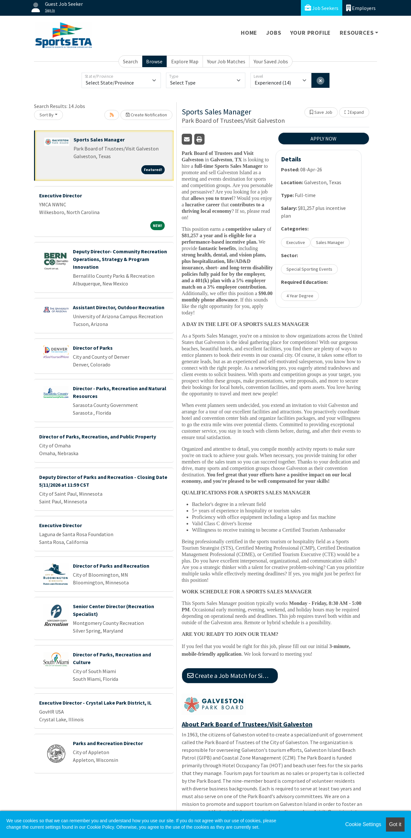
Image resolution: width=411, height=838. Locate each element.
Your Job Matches (226, 61)
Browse (154, 61)
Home (249, 32)
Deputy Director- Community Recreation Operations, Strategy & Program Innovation (120, 259)
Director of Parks (93, 348)
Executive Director (60, 195)
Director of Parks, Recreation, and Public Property (97, 436)
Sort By (46, 115)
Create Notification (146, 115)
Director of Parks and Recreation (111, 566)
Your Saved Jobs (271, 61)
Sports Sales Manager (99, 139)
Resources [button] (356, 32)
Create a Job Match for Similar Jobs (232, 675)
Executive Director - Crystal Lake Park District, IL (95, 702)
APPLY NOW (323, 138)
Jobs (273, 32)
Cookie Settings (363, 824)
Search (130, 61)
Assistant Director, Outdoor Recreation (118, 307)
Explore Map (184, 61)
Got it (395, 824)
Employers (361, 8)
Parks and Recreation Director (108, 743)
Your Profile (310, 32)
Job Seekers (321, 8)
